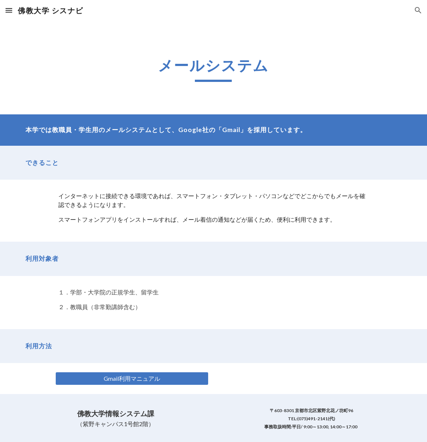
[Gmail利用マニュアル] (132, 379)
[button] (9, 10)
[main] (213, 67)
